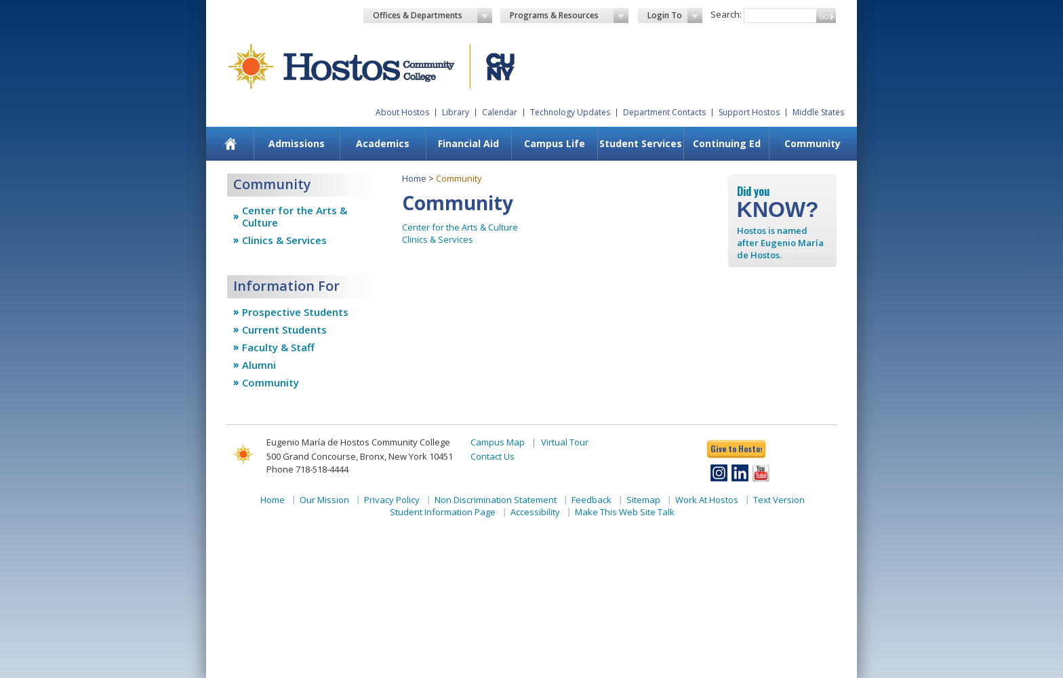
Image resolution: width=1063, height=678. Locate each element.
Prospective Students (295, 312)
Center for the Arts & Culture (294, 216)
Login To (674, 15)
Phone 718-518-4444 (307, 469)
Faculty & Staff (278, 347)
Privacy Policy (392, 500)
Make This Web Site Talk (625, 512)
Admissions (296, 143)
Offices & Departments (432, 15)
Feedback (591, 500)
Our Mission (324, 500)
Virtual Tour (564, 442)
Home (414, 178)
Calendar (499, 112)
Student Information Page (443, 512)
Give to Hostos (736, 448)
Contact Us (492, 456)
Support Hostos (749, 112)
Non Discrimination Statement (496, 500)
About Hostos (402, 112)
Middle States (818, 112)
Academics (382, 143)
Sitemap (643, 500)
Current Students (284, 329)
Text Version (779, 500)
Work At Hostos (706, 500)
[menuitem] (231, 144)
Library (455, 112)
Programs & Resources (569, 15)
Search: (726, 14)
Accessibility (535, 512)
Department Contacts (664, 112)
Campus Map (497, 442)
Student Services (640, 143)
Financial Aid (468, 143)
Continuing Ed (727, 143)
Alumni (259, 365)
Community (812, 143)
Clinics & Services (284, 240)
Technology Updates (570, 112)
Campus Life (554, 143)
